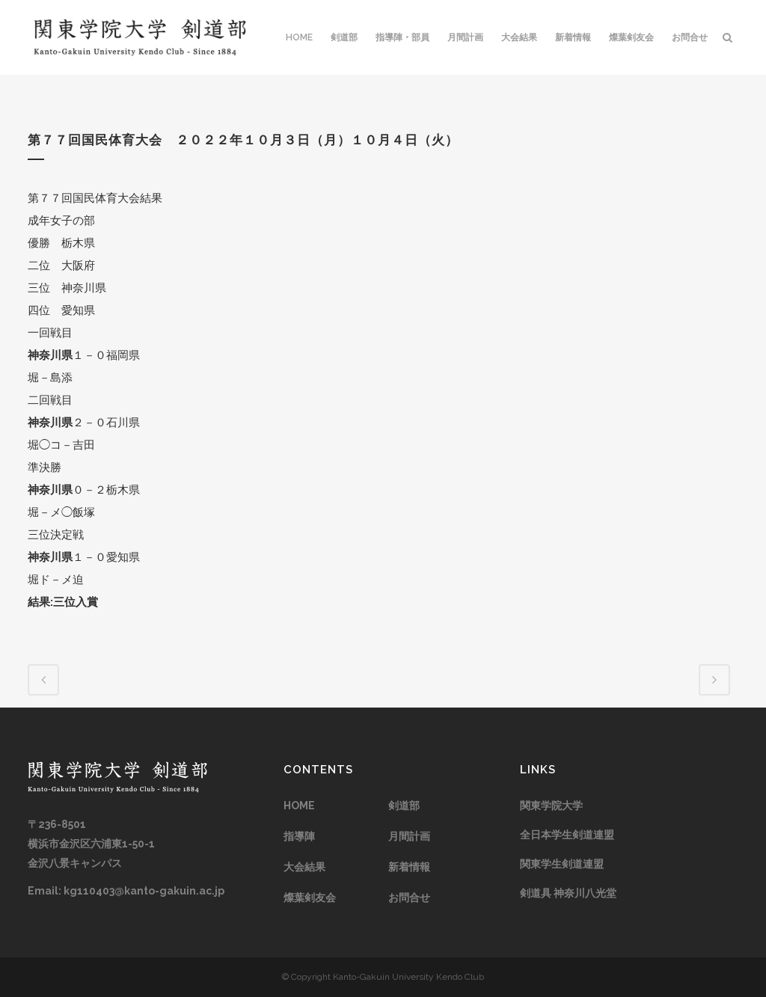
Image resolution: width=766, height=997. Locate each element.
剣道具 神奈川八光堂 (568, 893)
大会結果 (304, 867)
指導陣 (299, 836)
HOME (299, 806)
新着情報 (409, 867)
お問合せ (409, 898)
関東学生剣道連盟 (562, 864)
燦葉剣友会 (310, 898)
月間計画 (409, 836)
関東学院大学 (551, 806)
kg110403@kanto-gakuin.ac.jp (144, 891)
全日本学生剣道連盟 (567, 835)
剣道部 (404, 806)
